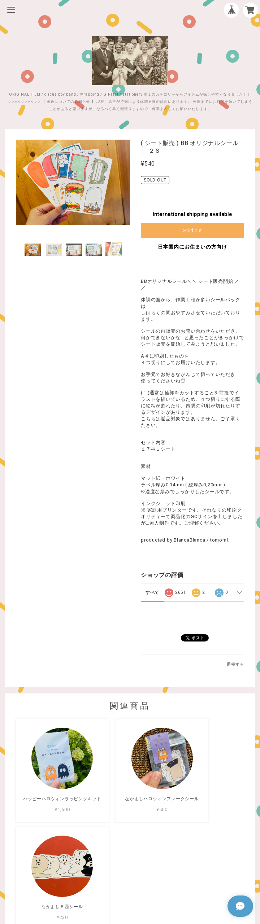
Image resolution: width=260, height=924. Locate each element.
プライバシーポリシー (130, 871)
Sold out (192, 230)
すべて (152, 592)
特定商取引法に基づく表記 (129, 881)
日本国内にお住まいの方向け (192, 247)
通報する (235, 664)
